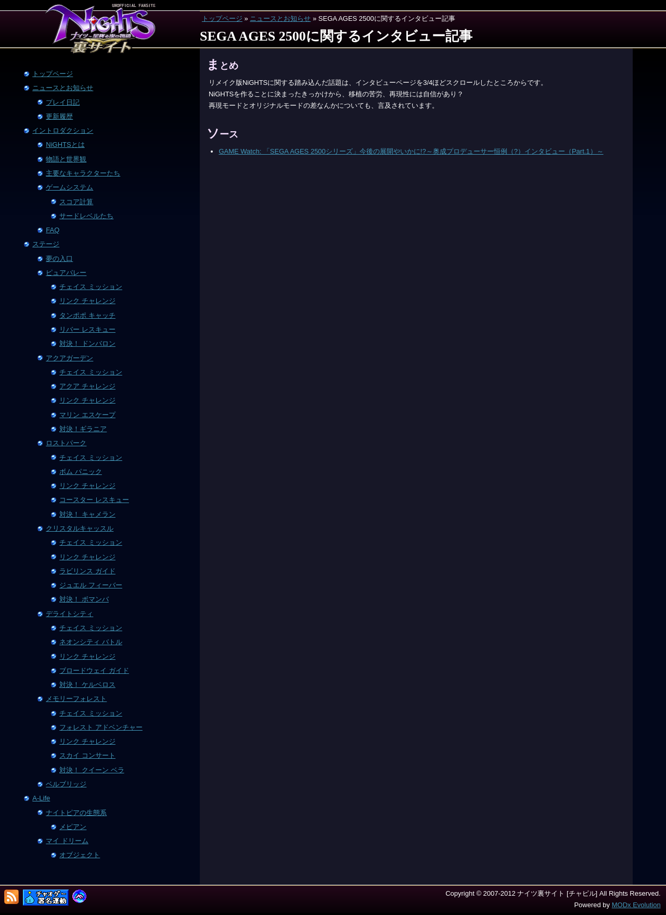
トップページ (222, 18)
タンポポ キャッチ (87, 315)
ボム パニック (80, 471)
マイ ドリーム (67, 841)
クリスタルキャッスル (79, 528)
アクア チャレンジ (87, 386)
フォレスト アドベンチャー (101, 727)
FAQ (52, 230)
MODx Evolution (636, 905)
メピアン (72, 827)
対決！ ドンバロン (87, 343)
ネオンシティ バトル (90, 642)
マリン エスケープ (87, 415)
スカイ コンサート (87, 755)
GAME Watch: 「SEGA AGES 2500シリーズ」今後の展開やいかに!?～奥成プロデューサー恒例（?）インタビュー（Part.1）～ (411, 151)
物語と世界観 (66, 159)
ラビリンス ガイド (87, 571)
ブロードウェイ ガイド (94, 670)
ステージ (45, 244)
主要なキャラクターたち (83, 173)
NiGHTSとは (65, 144)
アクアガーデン (69, 358)
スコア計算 (76, 202)
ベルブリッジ (66, 784)
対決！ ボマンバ (84, 599)
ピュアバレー (66, 273)
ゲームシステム (69, 187)
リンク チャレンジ (87, 301)
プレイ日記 (63, 102)
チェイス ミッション (90, 287)
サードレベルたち (86, 216)
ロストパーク (66, 443)
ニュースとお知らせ (280, 18)
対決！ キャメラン (87, 514)
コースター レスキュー (94, 500)
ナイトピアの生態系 (76, 813)
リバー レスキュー (87, 329)
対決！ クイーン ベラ (91, 770)
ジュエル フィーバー (90, 585)
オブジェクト (79, 855)
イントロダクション (62, 130)
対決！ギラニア (83, 429)
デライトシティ (69, 614)
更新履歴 (59, 116)
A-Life (41, 798)
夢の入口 (59, 258)
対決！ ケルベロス (87, 684)
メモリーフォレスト (76, 699)
